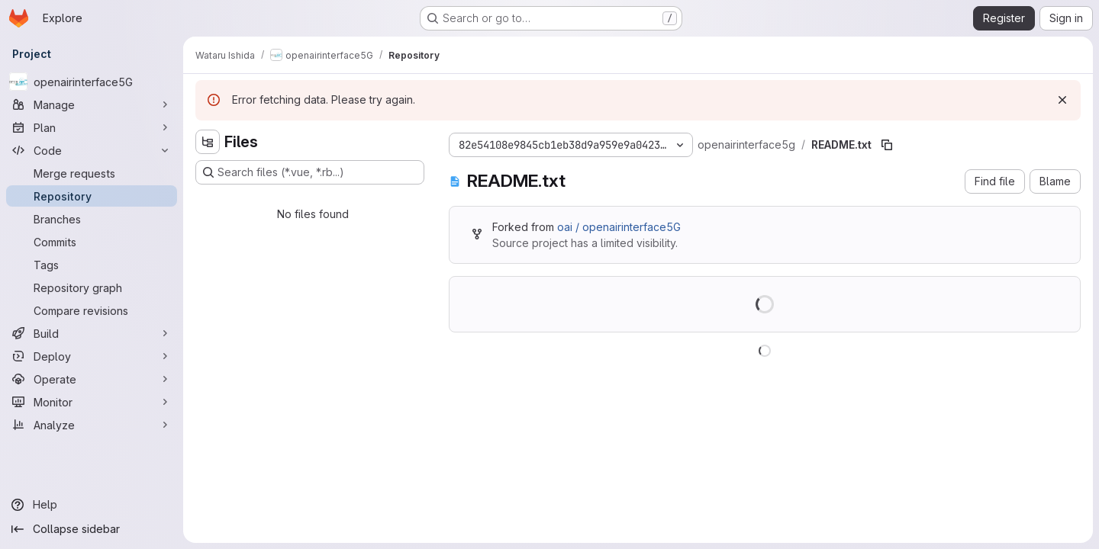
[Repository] (91, 196)
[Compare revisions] (91, 310)
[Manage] (91, 104)
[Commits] (91, 241)
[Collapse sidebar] (91, 529)
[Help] (91, 504)
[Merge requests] (91, 173)
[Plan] (91, 127)
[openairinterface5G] (91, 81)
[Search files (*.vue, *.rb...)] (309, 172)
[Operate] (91, 379)
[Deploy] (91, 356)
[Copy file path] (887, 145)
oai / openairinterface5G (619, 226)
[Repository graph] (91, 287)
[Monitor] (91, 402)
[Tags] (91, 264)
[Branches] (91, 219)
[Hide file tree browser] (207, 142)
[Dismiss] (1062, 100)
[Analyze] (91, 424)
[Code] (91, 150)
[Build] (91, 333)
